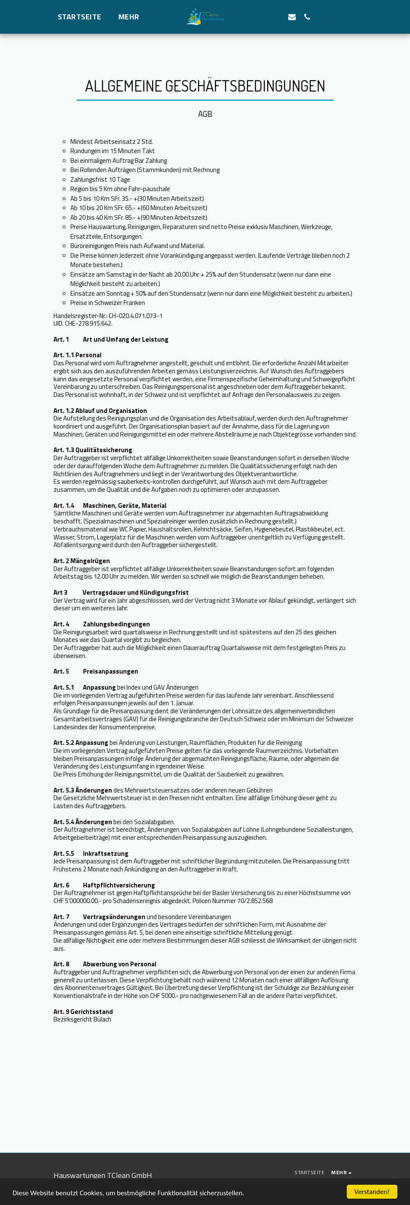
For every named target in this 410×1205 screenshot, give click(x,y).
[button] (277, 17)
